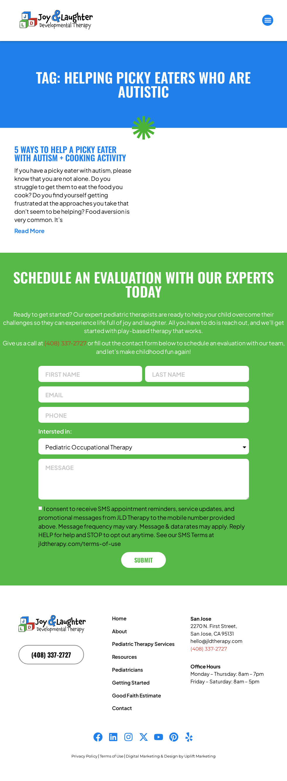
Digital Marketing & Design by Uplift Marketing (171, 756)
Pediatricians (127, 669)
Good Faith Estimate (136, 695)
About (119, 631)
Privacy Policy (84, 756)
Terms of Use (111, 756)
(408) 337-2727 (65, 343)
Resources (124, 656)
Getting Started (130, 682)
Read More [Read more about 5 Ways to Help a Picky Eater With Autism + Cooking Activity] (29, 230)
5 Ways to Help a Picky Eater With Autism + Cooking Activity (70, 153)
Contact (122, 708)
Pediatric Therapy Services (143, 644)
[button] (267, 20)
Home (119, 618)
